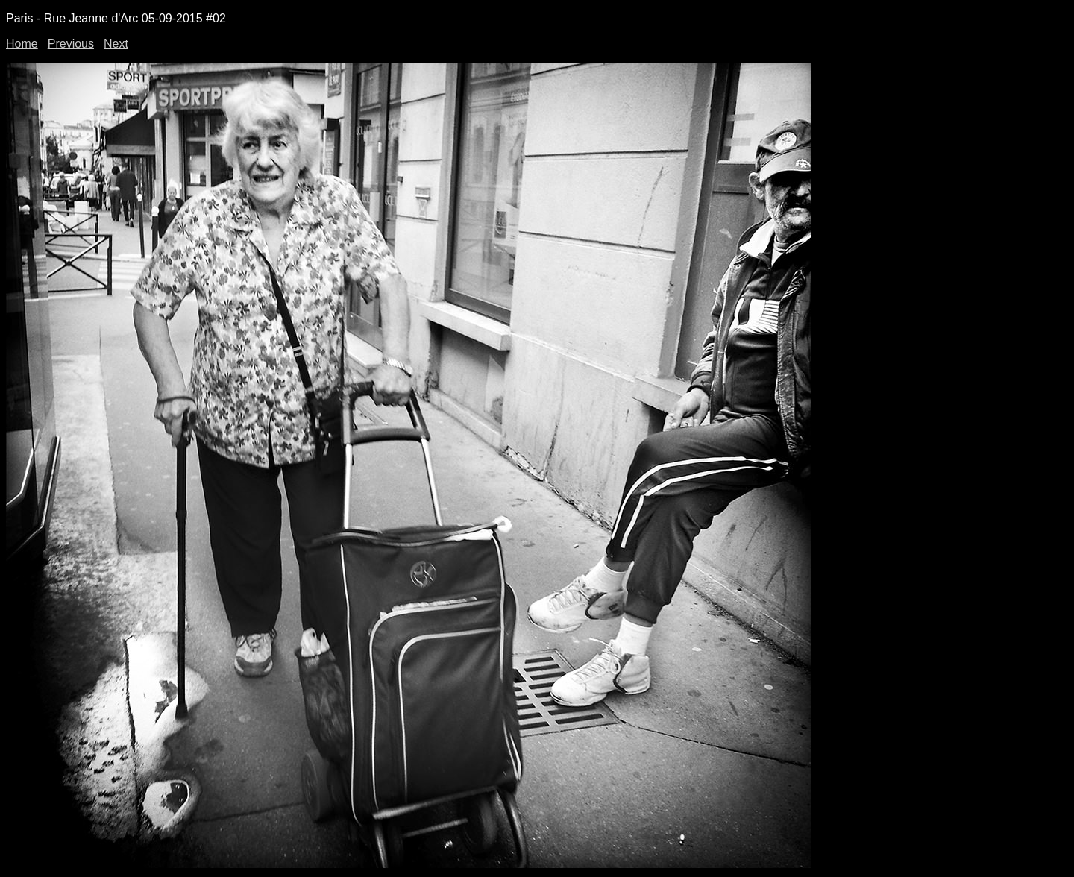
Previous (71, 43)
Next (116, 43)
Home (22, 43)
